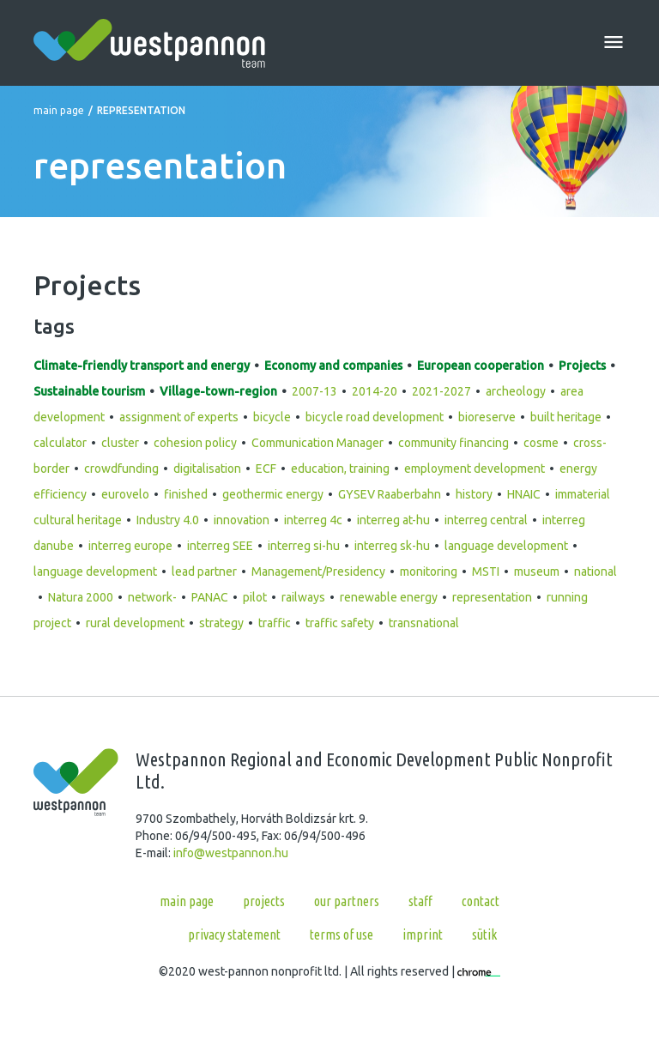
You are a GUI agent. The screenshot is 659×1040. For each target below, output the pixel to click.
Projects (582, 365)
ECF (266, 468)
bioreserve (487, 417)
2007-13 (314, 391)
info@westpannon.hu (230, 853)
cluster (120, 443)
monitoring (428, 571)
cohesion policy (195, 443)
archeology (516, 391)
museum (536, 571)
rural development (135, 623)
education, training (340, 468)
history (474, 494)
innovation (241, 520)
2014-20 (374, 391)
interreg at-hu (393, 520)
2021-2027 (441, 391)
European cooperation (480, 365)
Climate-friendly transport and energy (141, 365)
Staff (420, 901)
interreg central (486, 520)
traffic (274, 623)
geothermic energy (272, 494)
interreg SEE (220, 546)
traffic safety (339, 623)
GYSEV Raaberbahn (389, 494)
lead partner (204, 571)
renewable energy (389, 597)
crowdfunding (121, 468)
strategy (221, 623)
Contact (480, 901)
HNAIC (524, 494)
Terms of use (341, 934)
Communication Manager (317, 443)
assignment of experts (179, 417)
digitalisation (207, 468)
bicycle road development (374, 417)
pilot (255, 597)
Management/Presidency (318, 571)
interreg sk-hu (392, 546)
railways (303, 597)
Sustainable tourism (89, 391)
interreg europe (130, 546)
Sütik (484, 934)
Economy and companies (333, 365)
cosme (541, 443)
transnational (424, 623)
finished (186, 494)
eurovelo (125, 494)
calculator (60, 443)
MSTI (485, 571)
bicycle (272, 417)
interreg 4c (313, 520)
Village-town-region (218, 391)
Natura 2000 (80, 597)
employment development (474, 468)
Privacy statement (234, 934)
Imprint (422, 934)
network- (152, 597)
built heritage (566, 417)
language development (506, 546)
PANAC (209, 597)
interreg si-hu (304, 546)
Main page (58, 110)
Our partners (346, 901)
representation (492, 597)
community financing (453, 443)
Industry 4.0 (167, 520)
